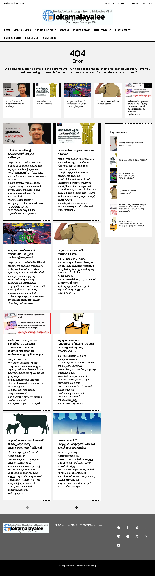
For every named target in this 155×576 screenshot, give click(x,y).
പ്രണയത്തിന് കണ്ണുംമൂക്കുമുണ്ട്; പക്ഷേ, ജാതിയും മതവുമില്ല (76, 444)
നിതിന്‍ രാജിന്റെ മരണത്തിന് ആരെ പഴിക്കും (15, 104)
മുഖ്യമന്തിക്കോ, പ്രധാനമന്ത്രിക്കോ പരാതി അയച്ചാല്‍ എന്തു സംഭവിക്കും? (76, 346)
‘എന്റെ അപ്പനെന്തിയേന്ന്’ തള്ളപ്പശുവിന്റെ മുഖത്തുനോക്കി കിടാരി (26, 444)
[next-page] (148, 85)
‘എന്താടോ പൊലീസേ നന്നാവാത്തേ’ (108, 102)
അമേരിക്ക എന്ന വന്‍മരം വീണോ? (44, 102)
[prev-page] (7, 85)
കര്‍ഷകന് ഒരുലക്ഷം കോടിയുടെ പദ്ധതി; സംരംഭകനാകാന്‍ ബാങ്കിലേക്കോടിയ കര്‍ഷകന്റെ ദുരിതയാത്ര (138, 107)
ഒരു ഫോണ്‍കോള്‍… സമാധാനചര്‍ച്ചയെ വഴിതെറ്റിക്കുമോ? (76, 104)
